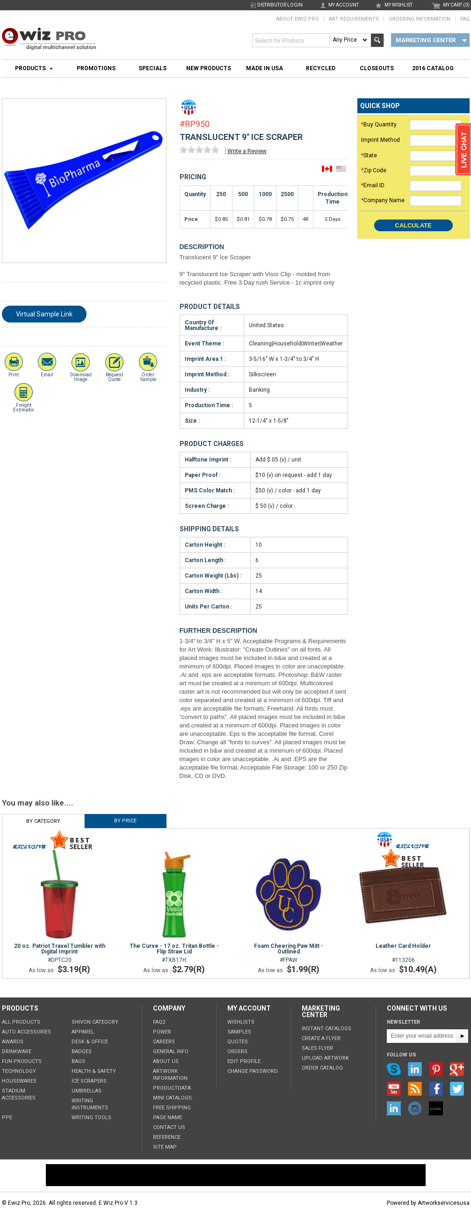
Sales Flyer (317, 1048)
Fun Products (22, 1061)
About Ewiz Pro (297, 19)
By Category (43, 821)
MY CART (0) (456, 4)
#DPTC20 (59, 953)
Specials (152, 68)
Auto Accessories (26, 1032)
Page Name (167, 1117)
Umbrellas (86, 1091)
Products (30, 68)
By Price (125, 821)
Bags (78, 1061)
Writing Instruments (90, 1104)
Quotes (237, 1042)
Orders (237, 1051)
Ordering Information (419, 19)
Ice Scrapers (89, 1081)
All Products (21, 1022)
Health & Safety (94, 1071)
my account (343, 4)
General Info (170, 1051)
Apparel (83, 1032)
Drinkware (16, 1051)
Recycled (320, 68)
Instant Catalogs (326, 1029)
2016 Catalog (433, 68)
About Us (166, 1061)
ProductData (172, 1088)
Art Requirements (354, 19)
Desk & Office (90, 1042)
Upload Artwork (325, 1058)
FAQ (465, 19)
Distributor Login (280, 4)
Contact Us (169, 1127)
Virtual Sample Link (44, 314)
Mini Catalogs (172, 1098)
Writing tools (91, 1117)
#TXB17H (174, 953)
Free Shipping (172, 1108)
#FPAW (288, 953)
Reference (167, 1137)
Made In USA (264, 68)
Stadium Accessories (19, 1094)
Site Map (165, 1147)
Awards (12, 1042)
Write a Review (247, 150)
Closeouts (377, 68)
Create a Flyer (321, 1038)
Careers (164, 1042)
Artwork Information (170, 1074)
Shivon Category (95, 1022)
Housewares (19, 1081)
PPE (7, 1117)
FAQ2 (159, 1022)
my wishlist (398, 4)
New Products (208, 68)
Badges (82, 1051)
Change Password (252, 1071)
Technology (19, 1071)
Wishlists (240, 1022)
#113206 (403, 953)
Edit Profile (244, 1061)
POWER (162, 1032)
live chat (463, 150)
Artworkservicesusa (444, 1203)
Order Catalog (322, 1068)
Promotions (96, 68)
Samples (239, 1032)
